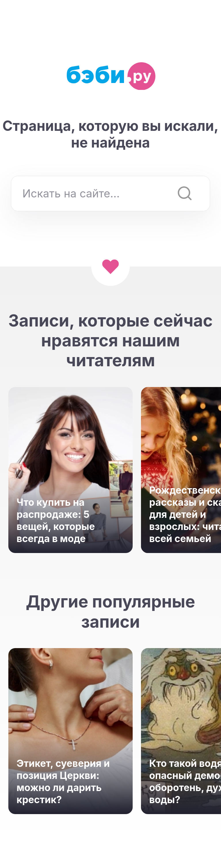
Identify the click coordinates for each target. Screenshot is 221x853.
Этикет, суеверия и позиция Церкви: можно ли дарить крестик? (63, 781)
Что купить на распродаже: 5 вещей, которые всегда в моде (56, 520)
